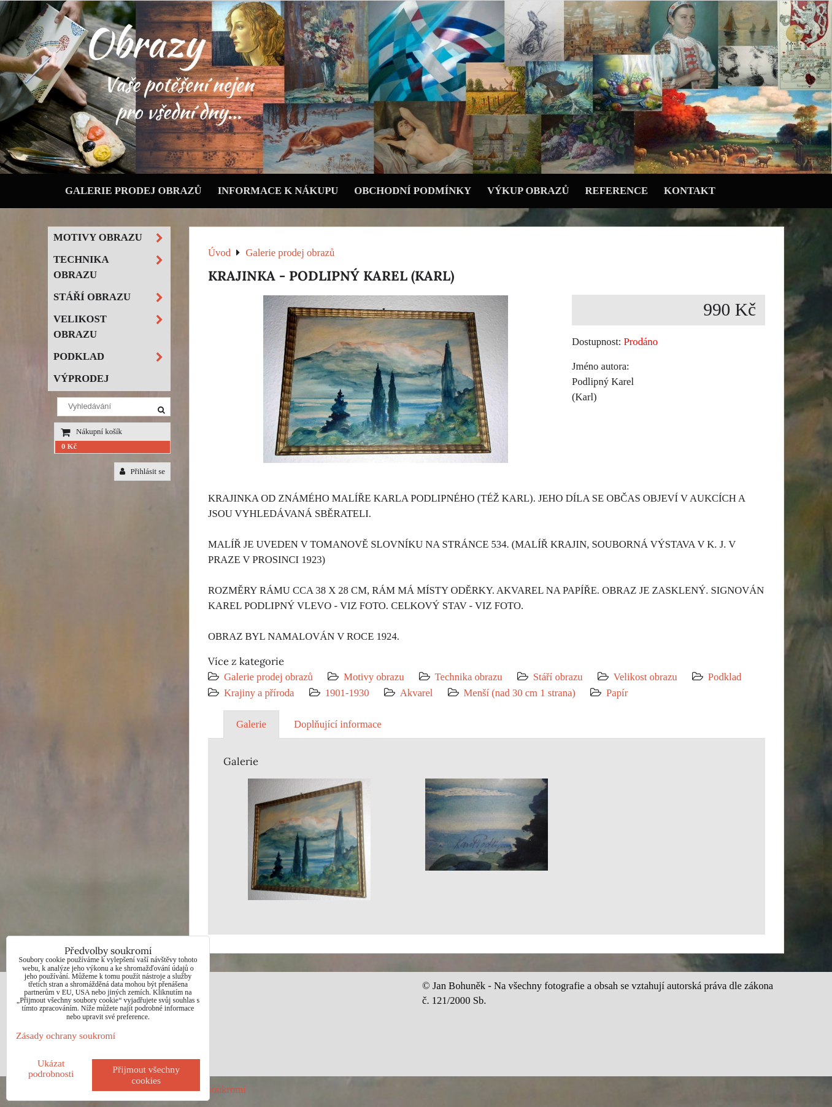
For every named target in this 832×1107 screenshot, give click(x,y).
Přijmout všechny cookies (146, 1075)
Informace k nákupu (278, 190)
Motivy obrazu (374, 677)
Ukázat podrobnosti (51, 1068)
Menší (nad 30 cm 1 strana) (521, 693)
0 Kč (69, 446)
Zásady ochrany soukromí (65, 1035)
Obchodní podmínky (412, 190)
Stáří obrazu (558, 677)
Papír (617, 693)
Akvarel (416, 693)
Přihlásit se (142, 471)
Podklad (725, 677)
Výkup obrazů (528, 190)
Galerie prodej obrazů (133, 190)
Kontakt (689, 190)
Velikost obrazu (645, 677)
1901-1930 (347, 693)
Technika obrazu (469, 677)
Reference (617, 190)
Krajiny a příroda (259, 693)
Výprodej (81, 378)
